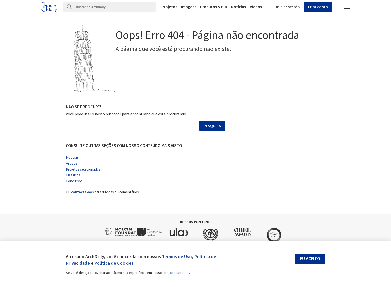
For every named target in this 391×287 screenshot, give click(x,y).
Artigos (71, 163)
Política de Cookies (113, 263)
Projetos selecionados (83, 169)
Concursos (74, 181)
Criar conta (318, 7)
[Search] (116, 7)
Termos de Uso (177, 256)
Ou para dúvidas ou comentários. (103, 192)
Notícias (238, 7)
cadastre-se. (179, 272)
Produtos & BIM (213, 7)
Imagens (188, 7)
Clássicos (73, 175)
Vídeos (256, 7)
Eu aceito (310, 259)
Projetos (169, 7)
